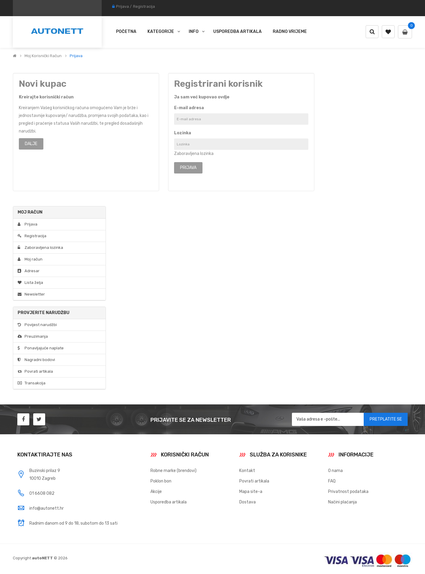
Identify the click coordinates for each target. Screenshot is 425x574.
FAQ (332, 481)
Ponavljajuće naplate (41, 348)
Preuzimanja (33, 336)
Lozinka (182, 132)
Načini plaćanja (342, 502)
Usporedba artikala (168, 502)
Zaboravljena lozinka (194, 153)
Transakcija (31, 383)
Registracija (144, 6)
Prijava (122, 6)
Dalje (31, 143)
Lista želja (30, 282)
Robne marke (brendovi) (173, 470)
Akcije (156, 491)
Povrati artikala (35, 371)
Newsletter (31, 294)
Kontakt (247, 470)
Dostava (247, 502)
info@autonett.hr (46, 508)
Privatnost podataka (348, 491)
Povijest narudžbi (37, 324)
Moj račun (30, 259)
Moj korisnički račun (43, 56)
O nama (335, 470)
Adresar (28, 271)
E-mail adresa (189, 107)
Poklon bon (160, 481)
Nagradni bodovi (36, 359)
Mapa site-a (250, 491)
